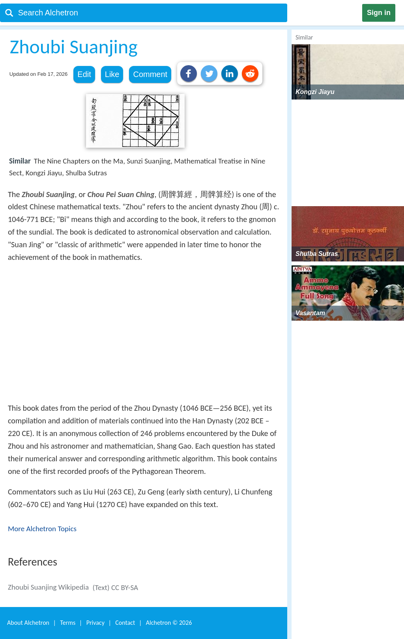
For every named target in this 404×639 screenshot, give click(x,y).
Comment (150, 74)
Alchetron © (169, 622)
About (28, 622)
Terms (67, 622)
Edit (84, 74)
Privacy (95, 622)
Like (112, 74)
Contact (125, 622)
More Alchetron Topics (42, 528)
